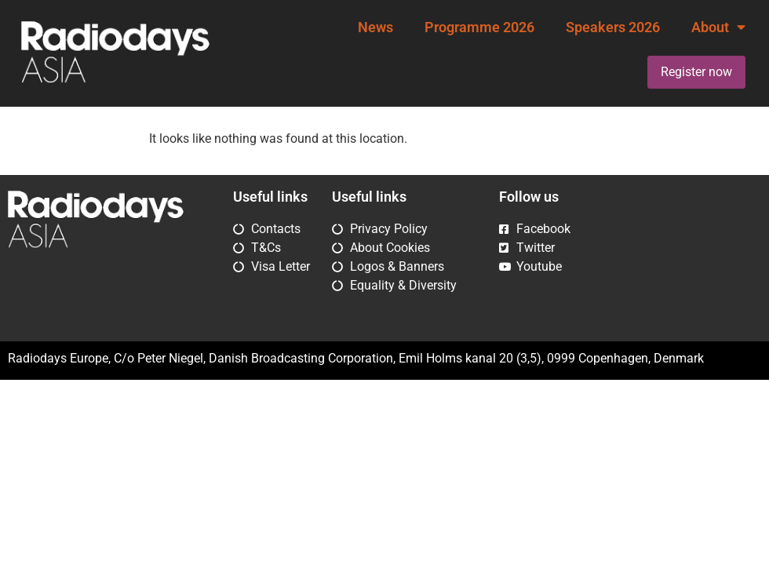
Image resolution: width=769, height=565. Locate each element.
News (375, 27)
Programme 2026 (479, 27)
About (718, 27)
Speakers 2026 (613, 27)
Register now (696, 71)
